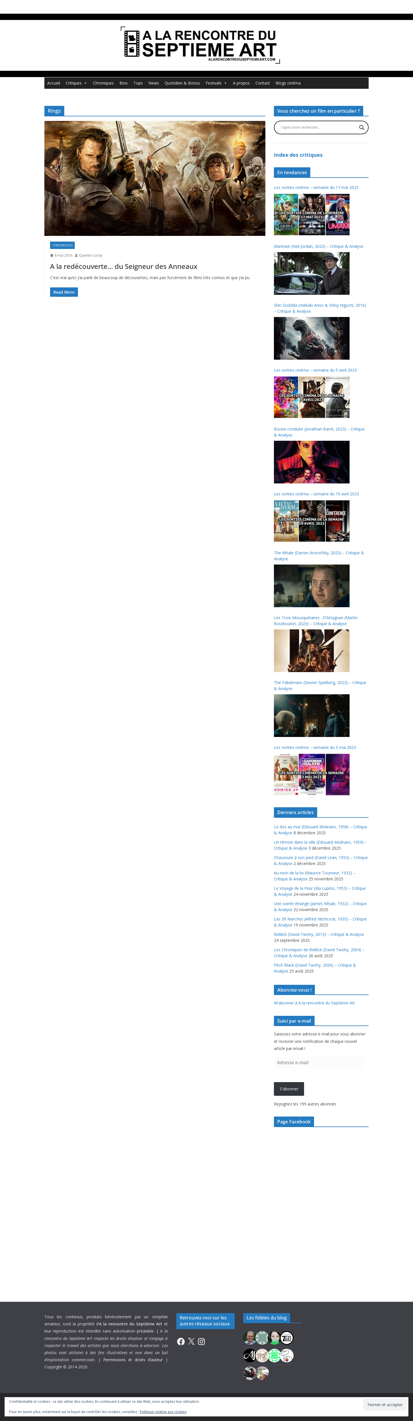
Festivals (216, 83)
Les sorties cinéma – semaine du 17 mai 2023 (316, 187)
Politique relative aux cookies (163, 1411)
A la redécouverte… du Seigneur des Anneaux (123, 266)
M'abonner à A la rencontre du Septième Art (314, 1003)
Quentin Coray (90, 255)
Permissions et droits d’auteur (133, 1359)
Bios (123, 83)
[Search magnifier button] (362, 127)
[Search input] (318, 127)
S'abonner (289, 1089)
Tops (138, 83)
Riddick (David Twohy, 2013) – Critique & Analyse (319, 934)
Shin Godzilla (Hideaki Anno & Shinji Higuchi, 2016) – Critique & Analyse (320, 308)
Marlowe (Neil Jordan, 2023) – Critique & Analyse (319, 246)
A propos (241, 83)
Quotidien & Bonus (182, 83)
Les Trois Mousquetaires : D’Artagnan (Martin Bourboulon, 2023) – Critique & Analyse (316, 620)
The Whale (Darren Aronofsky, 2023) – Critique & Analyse (319, 555)
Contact (262, 83)
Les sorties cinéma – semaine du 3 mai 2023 (315, 747)
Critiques (76, 83)
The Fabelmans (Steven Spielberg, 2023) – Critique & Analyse (320, 685)
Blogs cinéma (288, 83)
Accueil (53, 83)
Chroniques (103, 83)
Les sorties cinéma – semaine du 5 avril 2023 (315, 370)
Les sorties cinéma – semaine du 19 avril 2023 (316, 494)
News (153, 83)
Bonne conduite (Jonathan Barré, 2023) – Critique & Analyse (319, 432)
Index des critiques (298, 154)
